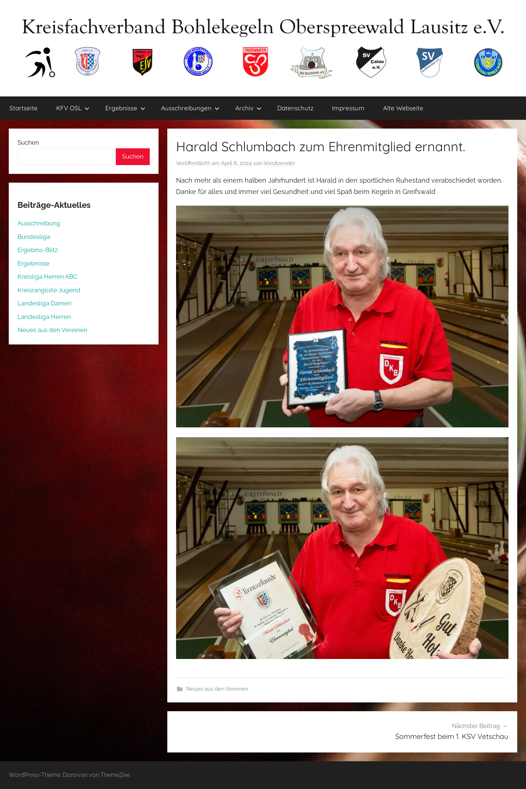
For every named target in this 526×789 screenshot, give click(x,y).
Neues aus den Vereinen (217, 689)
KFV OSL (72, 108)
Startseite (23, 108)
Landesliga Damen (45, 303)
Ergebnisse (125, 108)
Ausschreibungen (190, 108)
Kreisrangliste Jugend (49, 290)
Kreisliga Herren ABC (47, 276)
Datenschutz (295, 108)
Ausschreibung (39, 223)
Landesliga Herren (44, 316)
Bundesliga (34, 236)
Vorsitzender (279, 163)
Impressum (348, 108)
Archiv (248, 108)
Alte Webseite (403, 108)
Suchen (28, 142)
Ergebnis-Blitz (38, 250)
